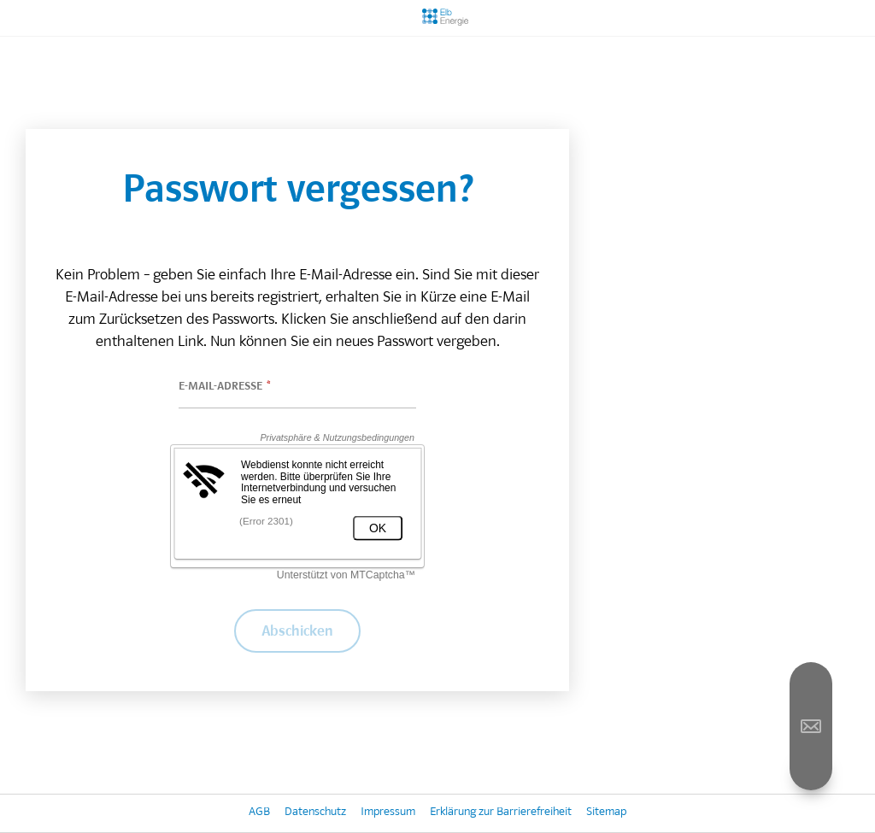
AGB (259, 812)
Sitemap (606, 812)
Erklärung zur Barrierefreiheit (501, 812)
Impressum (388, 812)
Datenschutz (315, 812)
